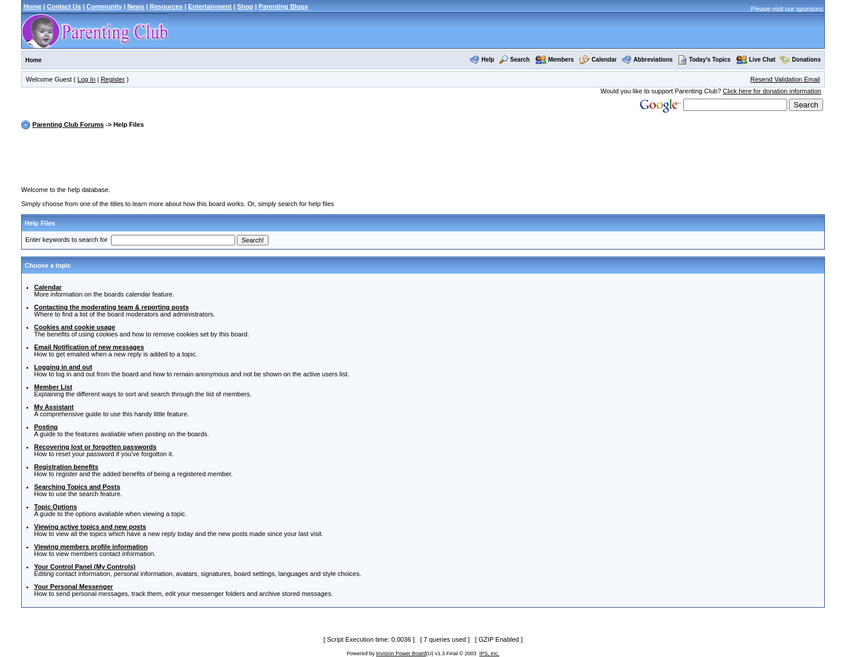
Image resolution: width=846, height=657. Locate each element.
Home (33, 6)
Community (104, 6)
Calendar (604, 59)
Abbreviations (653, 59)
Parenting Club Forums (68, 124)
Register (112, 79)
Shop (245, 6)
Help (487, 59)
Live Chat (762, 59)
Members (561, 59)
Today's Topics (704, 59)
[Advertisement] (423, 159)
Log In (87, 79)
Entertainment (209, 6)
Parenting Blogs (283, 6)
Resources (166, 6)
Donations (806, 59)
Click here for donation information (772, 91)
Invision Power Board (401, 653)
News (136, 6)
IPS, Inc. (489, 653)
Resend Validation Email (785, 79)
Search (519, 59)
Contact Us (64, 6)
